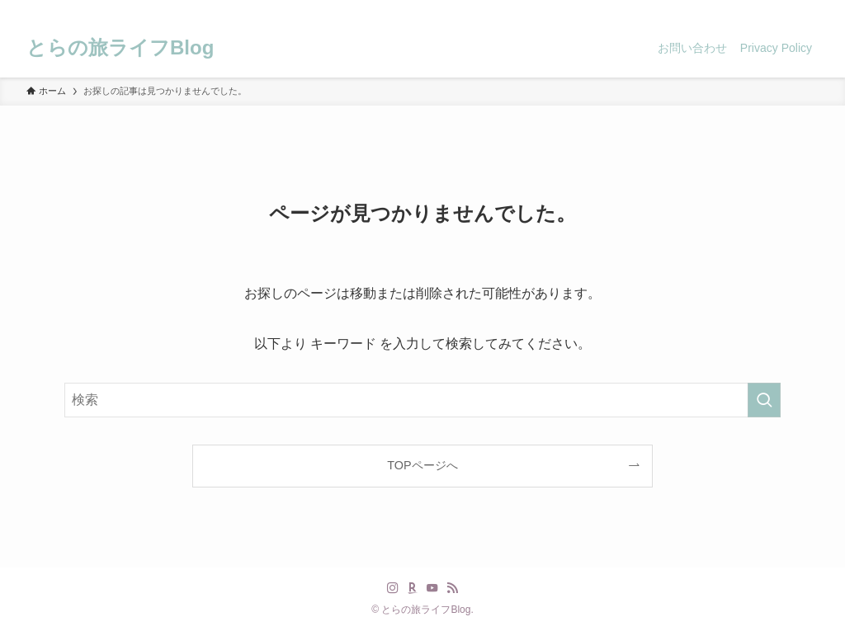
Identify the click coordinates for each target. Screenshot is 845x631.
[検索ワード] (422, 400)
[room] (743, 9)
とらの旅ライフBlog (120, 48)
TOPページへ (422, 465)
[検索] (808, 9)
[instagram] (722, 9)
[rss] (786, 9)
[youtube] (765, 9)
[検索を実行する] (764, 400)
